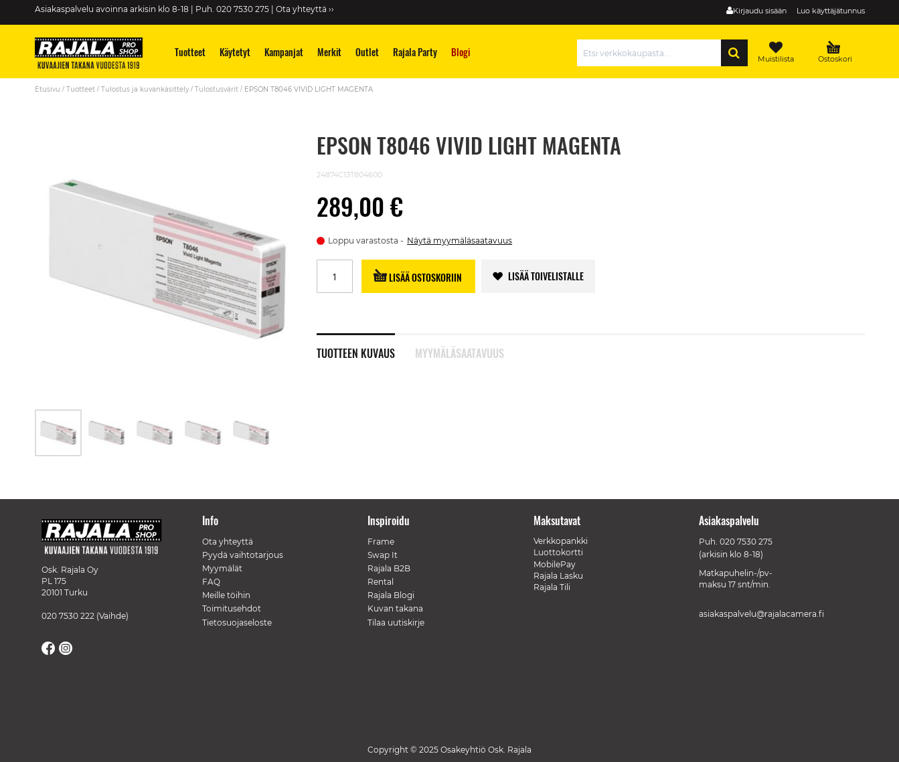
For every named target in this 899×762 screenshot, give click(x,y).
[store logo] (95, 54)
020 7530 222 (68, 616)
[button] (107, 433)
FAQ (211, 582)
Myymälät (222, 568)
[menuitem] (189, 52)
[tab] (366, 346)
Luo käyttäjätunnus (831, 10)
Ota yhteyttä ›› (305, 9)
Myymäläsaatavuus (459, 352)
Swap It (382, 555)
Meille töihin (226, 595)
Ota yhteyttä (227, 542)
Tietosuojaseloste (237, 622)
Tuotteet (80, 89)
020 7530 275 (746, 542)
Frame (380, 542)
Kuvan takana (395, 608)
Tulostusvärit (216, 89)
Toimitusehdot (231, 608)
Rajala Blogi (390, 595)
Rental (380, 582)
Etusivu (47, 89)
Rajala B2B (388, 568)
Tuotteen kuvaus (356, 352)
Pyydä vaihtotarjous (242, 555)
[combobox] (652, 52)
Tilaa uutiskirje (395, 622)
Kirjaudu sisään (760, 10)
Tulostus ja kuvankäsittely (145, 89)
